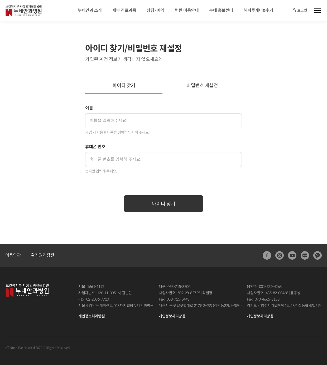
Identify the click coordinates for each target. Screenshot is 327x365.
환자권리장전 (42, 255)
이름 (89, 108)
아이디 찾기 (124, 85)
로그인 (299, 10)
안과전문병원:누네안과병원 (23, 10)
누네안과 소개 (90, 10)
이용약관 (13, 255)
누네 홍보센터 (221, 10)
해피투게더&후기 (258, 10)
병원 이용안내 (187, 10)
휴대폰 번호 (95, 146)
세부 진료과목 (124, 10)
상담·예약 (155, 10)
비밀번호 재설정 (202, 85)
